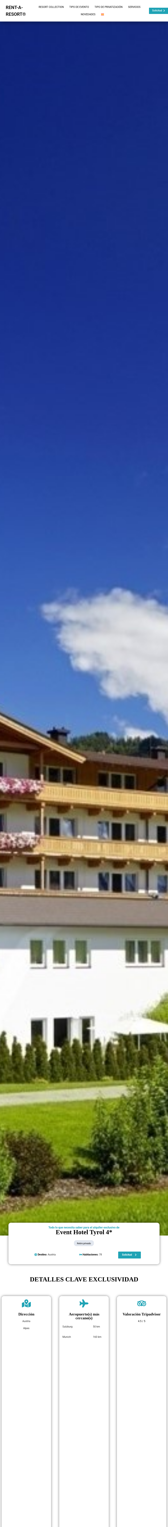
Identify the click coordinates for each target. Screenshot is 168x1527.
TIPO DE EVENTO (79, 7)
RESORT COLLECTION (51, 7)
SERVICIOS (134, 7)
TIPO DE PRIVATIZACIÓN (108, 7)
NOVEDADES (88, 14)
